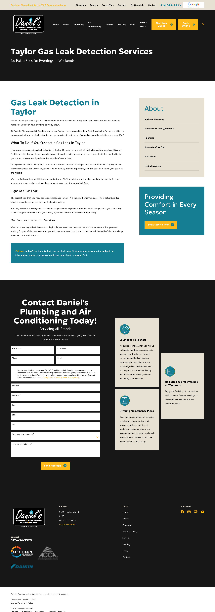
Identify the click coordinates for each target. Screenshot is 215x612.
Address (15, 385)
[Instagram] (189, 511)
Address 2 (16, 395)
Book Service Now (161, 224)
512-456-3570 (171, 5)
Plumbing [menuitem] (79, 24)
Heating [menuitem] (121, 24)
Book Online (188, 24)
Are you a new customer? (23, 434)
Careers (94, 5)
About (125, 518)
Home (125, 512)
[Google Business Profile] (195, 511)
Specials (122, 5)
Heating (126, 544)
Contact (152, 5)
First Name (16, 348)
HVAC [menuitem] (132, 24)
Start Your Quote (164, 24)
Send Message (55, 465)
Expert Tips (108, 5)
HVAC (125, 550)
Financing (81, 5)
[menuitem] (172, 119)
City (13, 405)
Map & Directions (67, 524)
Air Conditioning (129, 531)
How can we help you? (22, 444)
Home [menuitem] (56, 24)
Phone (15, 358)
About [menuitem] (66, 24)
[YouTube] (202, 511)
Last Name (62, 348)
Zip (13, 424)
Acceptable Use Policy (52, 377)
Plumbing (126, 525)
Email (60, 358)
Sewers (125, 537)
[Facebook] (182, 511)
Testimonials (137, 5)
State (14, 415)
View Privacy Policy (71, 377)
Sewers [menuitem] (109, 24)
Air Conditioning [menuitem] (94, 24)
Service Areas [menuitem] (143, 24)
